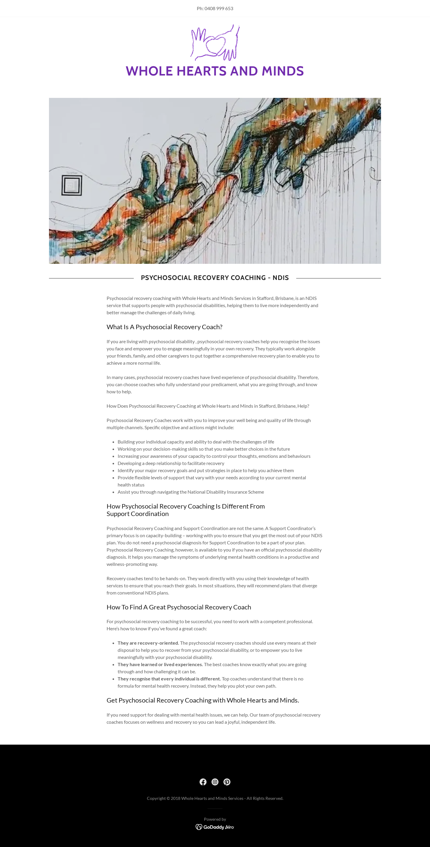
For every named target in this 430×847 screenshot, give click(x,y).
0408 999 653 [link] (219, 8)
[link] (215, 42)
